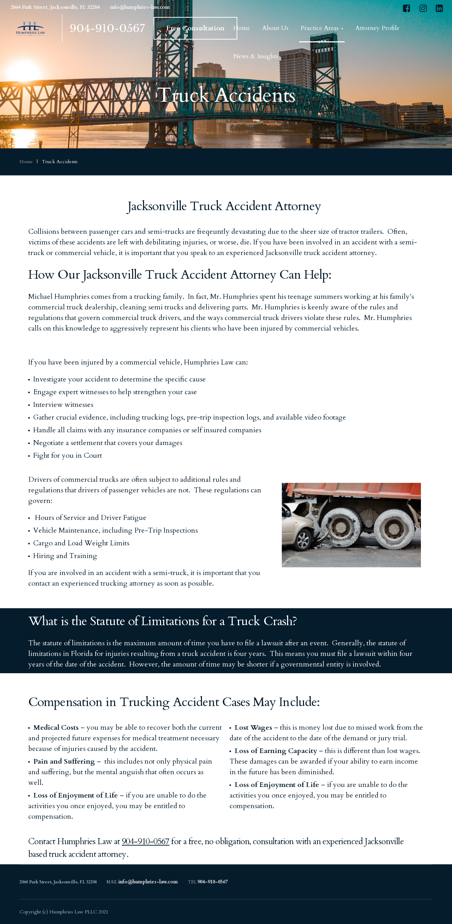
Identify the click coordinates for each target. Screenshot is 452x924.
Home (26, 161)
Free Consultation (195, 28)
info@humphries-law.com (140, 7)
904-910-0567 (107, 28)
